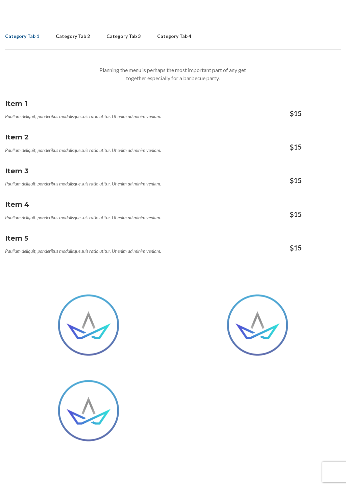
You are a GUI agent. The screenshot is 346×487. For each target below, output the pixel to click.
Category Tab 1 (22, 36)
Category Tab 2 (73, 36)
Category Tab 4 (174, 36)
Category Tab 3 (123, 36)
